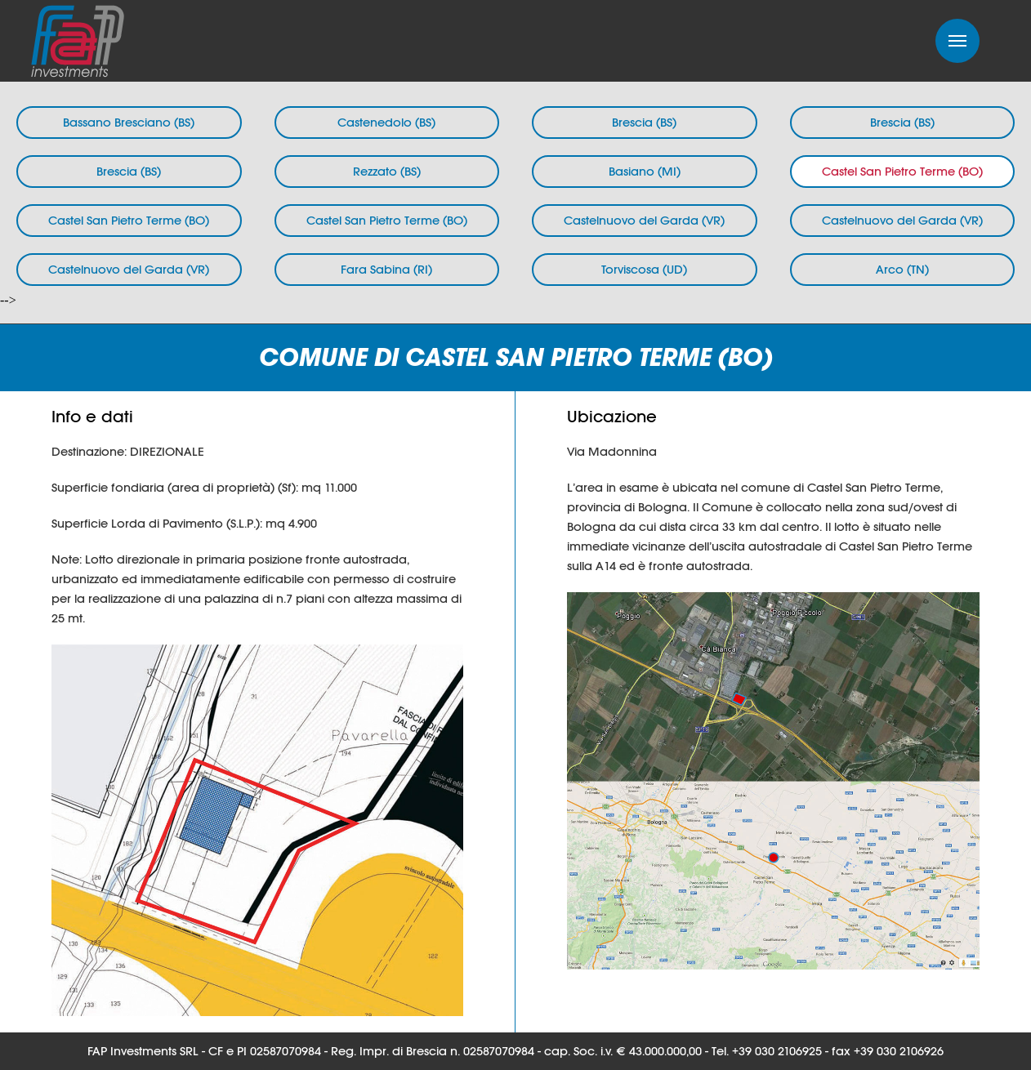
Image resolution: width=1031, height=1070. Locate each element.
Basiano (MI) (645, 171)
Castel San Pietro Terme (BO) (902, 171)
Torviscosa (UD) (644, 269)
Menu (957, 41)
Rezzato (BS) (387, 171)
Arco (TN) (902, 269)
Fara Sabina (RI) (386, 269)
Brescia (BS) (644, 122)
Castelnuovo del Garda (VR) (644, 220)
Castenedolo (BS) (386, 122)
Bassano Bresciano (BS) (128, 122)
